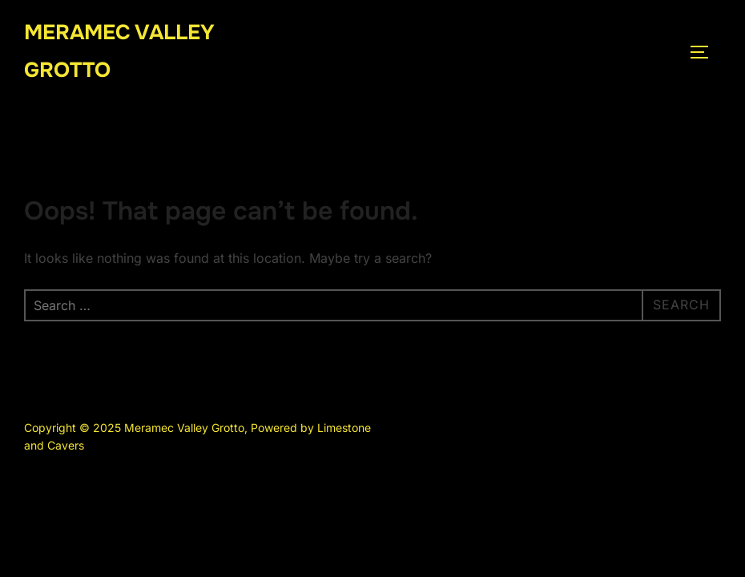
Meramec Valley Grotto (119, 51)
